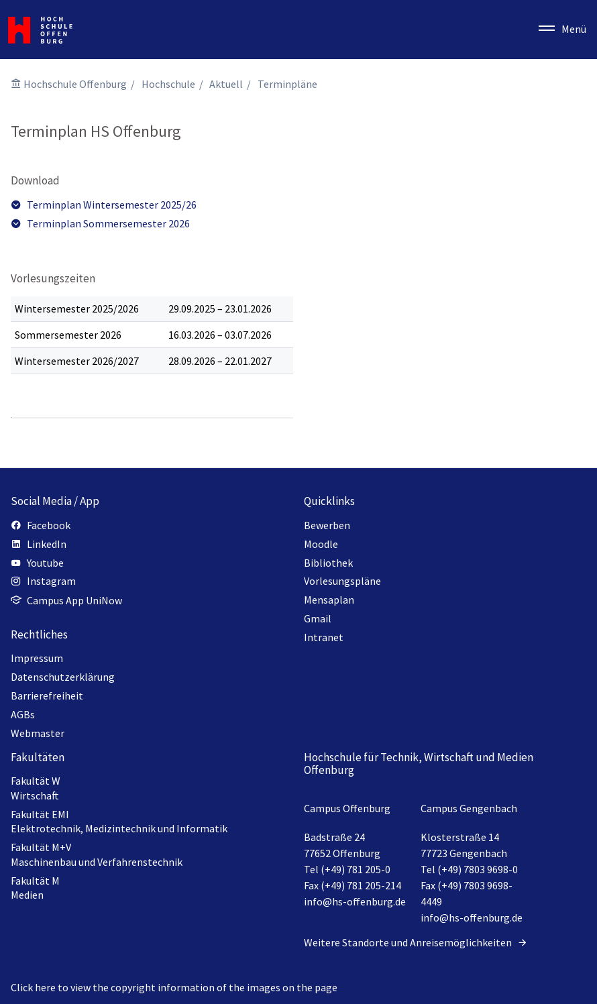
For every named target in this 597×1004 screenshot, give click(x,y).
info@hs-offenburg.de (355, 901)
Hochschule (168, 84)
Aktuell (226, 84)
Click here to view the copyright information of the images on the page (174, 987)
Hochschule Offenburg (75, 84)
